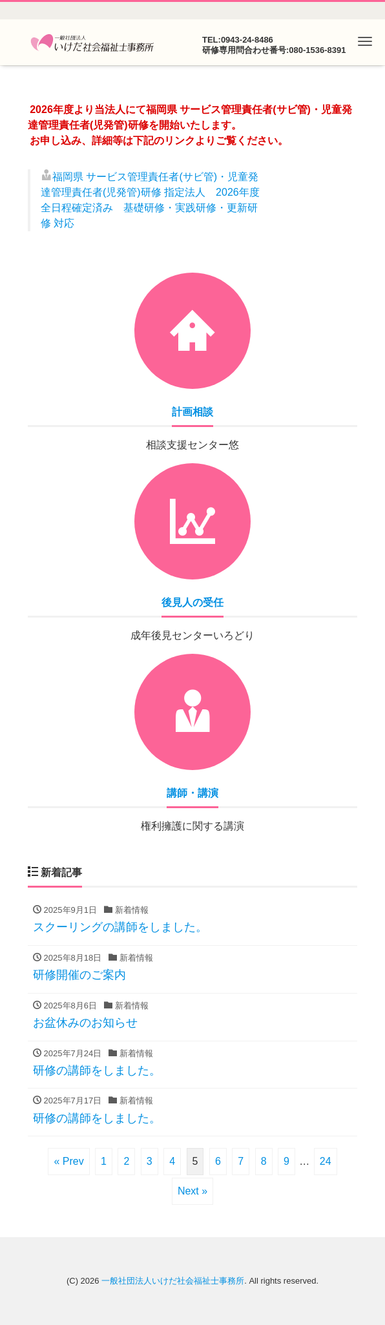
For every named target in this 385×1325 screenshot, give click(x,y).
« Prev (68, 1161)
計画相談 (192, 411)
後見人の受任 (192, 602)
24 (325, 1161)
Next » (192, 1190)
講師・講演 (192, 793)
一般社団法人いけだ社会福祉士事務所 (172, 1281)
